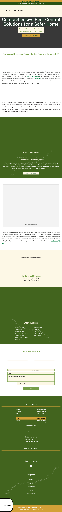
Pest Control (31, 493)
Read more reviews (31, 173)
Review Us (6, 505)
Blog (31, 497)
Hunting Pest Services (33, 76)
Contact (31, 490)
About (31, 483)
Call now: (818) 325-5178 (31, 35)
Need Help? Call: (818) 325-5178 (31, 1)
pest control (37, 78)
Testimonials (31, 486)
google (31, 466)
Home (31, 479)
